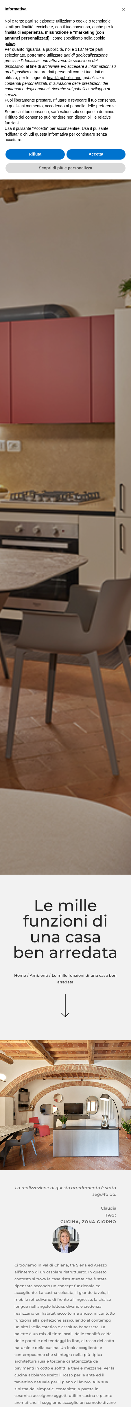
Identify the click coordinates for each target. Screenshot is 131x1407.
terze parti (94, 49)
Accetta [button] (95, 154)
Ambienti (39, 975)
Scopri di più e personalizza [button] (65, 168)
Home (20, 975)
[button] (123, 9)
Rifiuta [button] (35, 154)
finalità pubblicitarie (64, 77)
